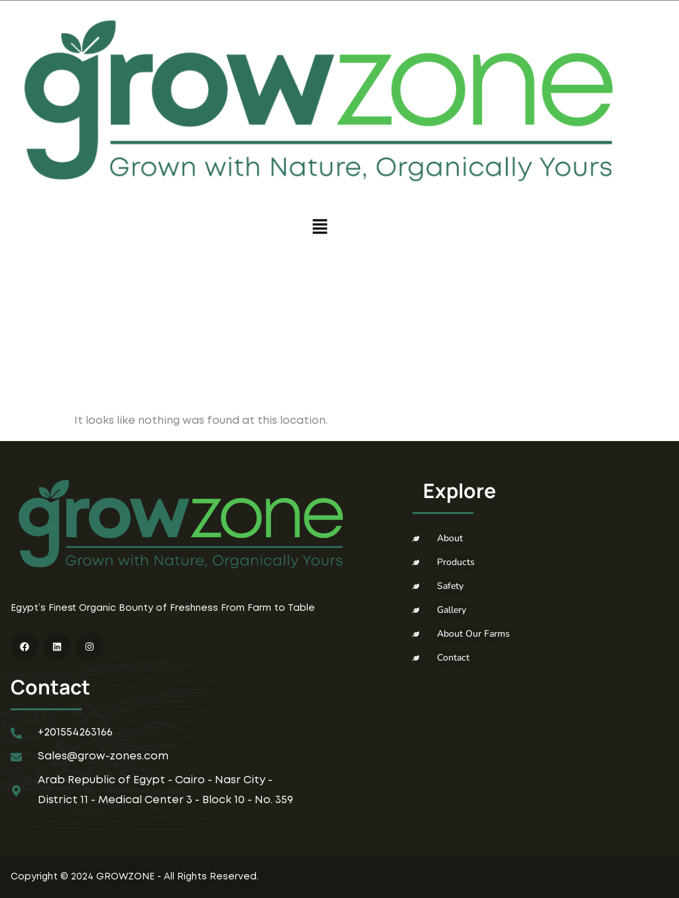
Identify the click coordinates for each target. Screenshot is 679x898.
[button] (319, 228)
